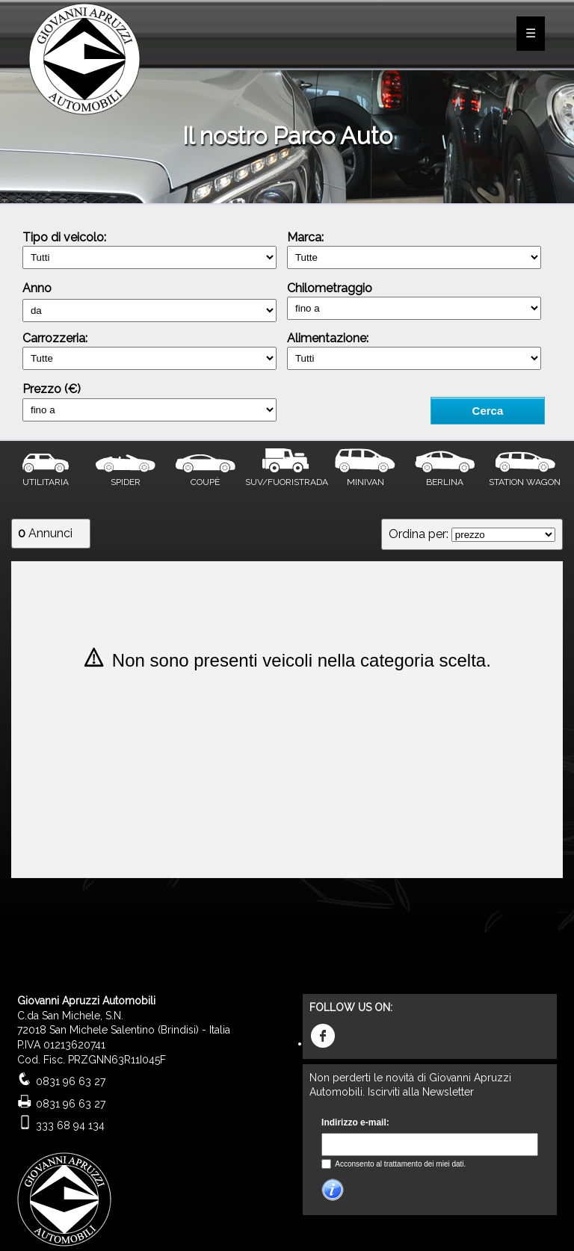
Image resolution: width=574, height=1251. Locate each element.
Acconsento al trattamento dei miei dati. (399, 1164)
